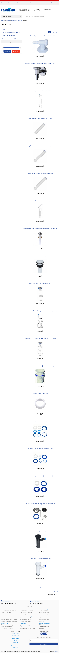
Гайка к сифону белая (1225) (40, 393)
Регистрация (54, 3)
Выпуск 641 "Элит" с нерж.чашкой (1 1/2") (40, 283)
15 (57, 594)
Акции (32, 3)
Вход (49, 3)
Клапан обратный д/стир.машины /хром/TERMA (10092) (40, 63)
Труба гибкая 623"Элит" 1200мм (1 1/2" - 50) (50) (40, 173)
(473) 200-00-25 (24, 10)
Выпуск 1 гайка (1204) (40, 256)
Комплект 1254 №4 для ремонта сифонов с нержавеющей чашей (40, 504)
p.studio (56, 651)
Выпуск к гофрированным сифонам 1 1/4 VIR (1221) (40, 366)
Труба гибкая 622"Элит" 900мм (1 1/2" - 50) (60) (40, 146)
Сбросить (16, 51)
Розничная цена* (7, 42)
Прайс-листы (20, 3)
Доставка (37, 3)
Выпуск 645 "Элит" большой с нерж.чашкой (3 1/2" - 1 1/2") (40, 338)
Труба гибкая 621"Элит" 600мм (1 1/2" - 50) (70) (40, 118)
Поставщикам (12, 3)
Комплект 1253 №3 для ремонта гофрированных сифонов (40, 476)
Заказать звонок (6, 601)
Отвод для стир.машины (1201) (40, 531)
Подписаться (43, 644)
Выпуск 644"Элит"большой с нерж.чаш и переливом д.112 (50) (40, 311)
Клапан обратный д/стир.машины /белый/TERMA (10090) (40, 36)
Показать (7, 51)
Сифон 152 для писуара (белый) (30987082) (40, 91)
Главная (3, 20)
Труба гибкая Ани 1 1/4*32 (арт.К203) (40, 201)
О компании (4, 3)
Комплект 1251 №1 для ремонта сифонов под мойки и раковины (40, 421)
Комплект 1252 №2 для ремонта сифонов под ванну (40, 448)
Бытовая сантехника (16, 20)
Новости (27, 3)
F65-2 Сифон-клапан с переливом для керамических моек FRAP (40, 228)
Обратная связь (35, 601)
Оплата (42, 3)
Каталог (8, 20)
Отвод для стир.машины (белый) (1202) (40, 558)
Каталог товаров (11, 16)
